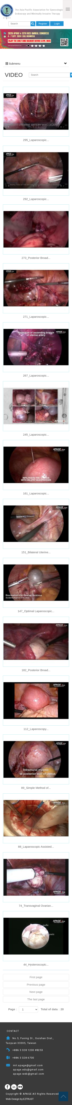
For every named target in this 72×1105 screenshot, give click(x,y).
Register (43, 23)
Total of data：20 (52, 1009)
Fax (8, 1058)
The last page (36, 999)
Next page (35, 991)
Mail (8, 1074)
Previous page (36, 984)
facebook (8, 1087)
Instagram (14, 1087)
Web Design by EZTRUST (20, 1099)
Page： (13, 1009)
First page (36, 977)
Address (8, 1038)
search (33, 23)
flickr (20, 1087)
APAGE (31, 11)
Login (57, 23)
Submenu (36, 64)
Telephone (8, 1050)
